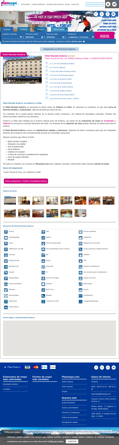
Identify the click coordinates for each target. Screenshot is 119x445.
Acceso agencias (95, 4)
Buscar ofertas (104, 36)
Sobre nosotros (67, 382)
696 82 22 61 (101, 387)
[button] (59, 336)
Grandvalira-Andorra (10, 384)
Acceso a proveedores (70, 408)
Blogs (67, 4)
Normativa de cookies (70, 422)
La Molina (6, 389)
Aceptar (72, 441)
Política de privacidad (70, 417)
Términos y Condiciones (71, 412)
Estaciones (25, 4)
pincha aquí (77, 41)
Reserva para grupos (55, 4)
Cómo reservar (67, 387)
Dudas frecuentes (68, 403)
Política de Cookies (56, 441)
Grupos (64, 391)
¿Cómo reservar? (38, 4)
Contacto (75, 4)
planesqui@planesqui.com (101, 394)
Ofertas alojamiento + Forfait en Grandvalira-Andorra (26, 181)
